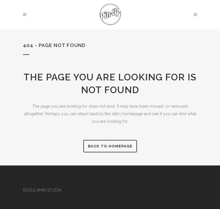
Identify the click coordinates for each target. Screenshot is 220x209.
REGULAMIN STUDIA (42, 190)
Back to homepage (110, 146)
